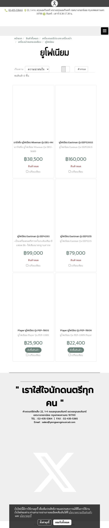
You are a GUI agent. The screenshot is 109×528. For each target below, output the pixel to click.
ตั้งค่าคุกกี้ (44, 522)
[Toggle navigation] (104, 31)
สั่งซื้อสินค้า (33, 350)
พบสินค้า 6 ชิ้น (21, 76)
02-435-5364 (15, 10)
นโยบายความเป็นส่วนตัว (80, 512)
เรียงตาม (19, 69)
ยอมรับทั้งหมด (62, 522)
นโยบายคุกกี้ (26, 515)
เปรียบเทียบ (34, 172)
